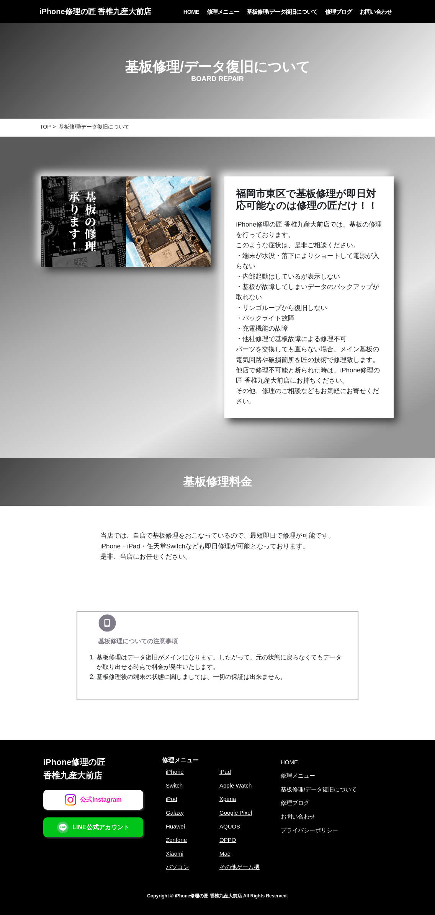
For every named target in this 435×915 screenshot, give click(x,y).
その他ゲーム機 (239, 867)
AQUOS (229, 826)
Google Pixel (235, 812)
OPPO (227, 840)
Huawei (175, 826)
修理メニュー (223, 11)
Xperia (227, 799)
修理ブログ (338, 11)
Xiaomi (174, 853)
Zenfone (176, 840)
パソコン (177, 867)
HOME (191, 11)
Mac (224, 853)
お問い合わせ (376, 11)
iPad (225, 771)
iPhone (175, 771)
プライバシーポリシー (309, 830)
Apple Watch (235, 785)
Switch (174, 785)
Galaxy (175, 812)
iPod (171, 799)
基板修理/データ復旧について (282, 11)
